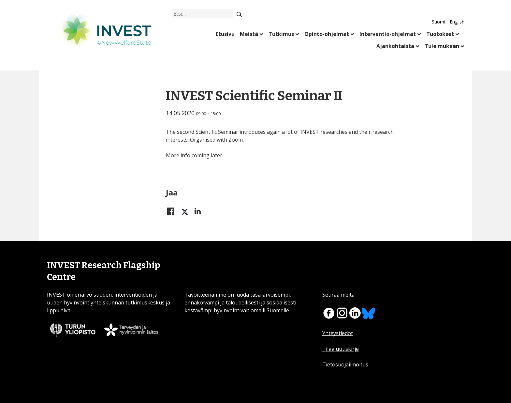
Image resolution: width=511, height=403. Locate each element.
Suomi (438, 22)
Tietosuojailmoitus (345, 364)
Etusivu (225, 34)
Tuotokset (440, 34)
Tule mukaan (442, 46)
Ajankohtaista (395, 46)
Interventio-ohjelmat (387, 34)
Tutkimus (281, 34)
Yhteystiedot (337, 333)
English (457, 22)
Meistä (249, 34)
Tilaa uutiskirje (340, 348)
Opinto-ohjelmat (326, 34)
